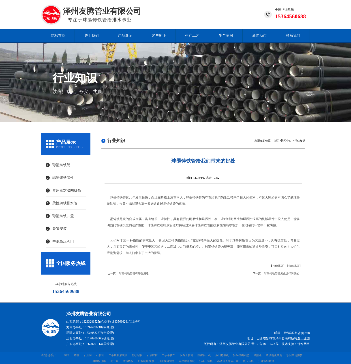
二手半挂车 (168, 355)
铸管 (67, 355)
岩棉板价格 (99, 361)
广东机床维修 (146, 361)
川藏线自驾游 (166, 361)
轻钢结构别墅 (241, 355)
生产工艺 (192, 35)
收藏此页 (294, 265)
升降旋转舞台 (266, 361)
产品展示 (125, 35)
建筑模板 (128, 361)
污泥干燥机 (206, 361)
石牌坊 (88, 355)
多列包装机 (222, 355)
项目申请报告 (295, 355)
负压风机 (248, 361)
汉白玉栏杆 (186, 355)
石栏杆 (100, 355)
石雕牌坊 (152, 355)
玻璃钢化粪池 (274, 355)
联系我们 (293, 35)
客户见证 (159, 35)
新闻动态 (259, 35)
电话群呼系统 (187, 361)
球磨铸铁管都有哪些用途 (134, 273)
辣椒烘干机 (204, 355)
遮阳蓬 (258, 355)
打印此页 (277, 265)
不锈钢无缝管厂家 (228, 361)
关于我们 (91, 35)
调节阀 (114, 361)
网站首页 (58, 35)
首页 (276, 140)
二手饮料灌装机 (118, 355)
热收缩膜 (137, 355)
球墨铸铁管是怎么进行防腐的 (281, 273)
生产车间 (226, 35)
